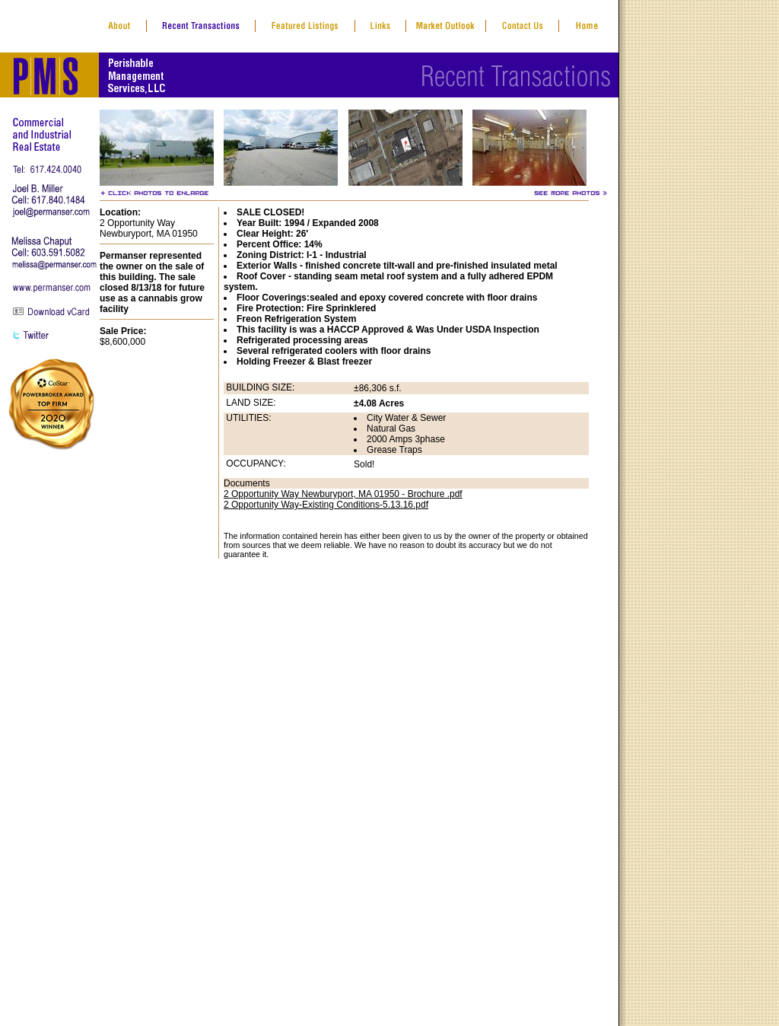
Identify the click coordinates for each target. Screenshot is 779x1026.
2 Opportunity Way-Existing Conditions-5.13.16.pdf (326, 504)
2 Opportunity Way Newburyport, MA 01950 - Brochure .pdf (343, 494)
